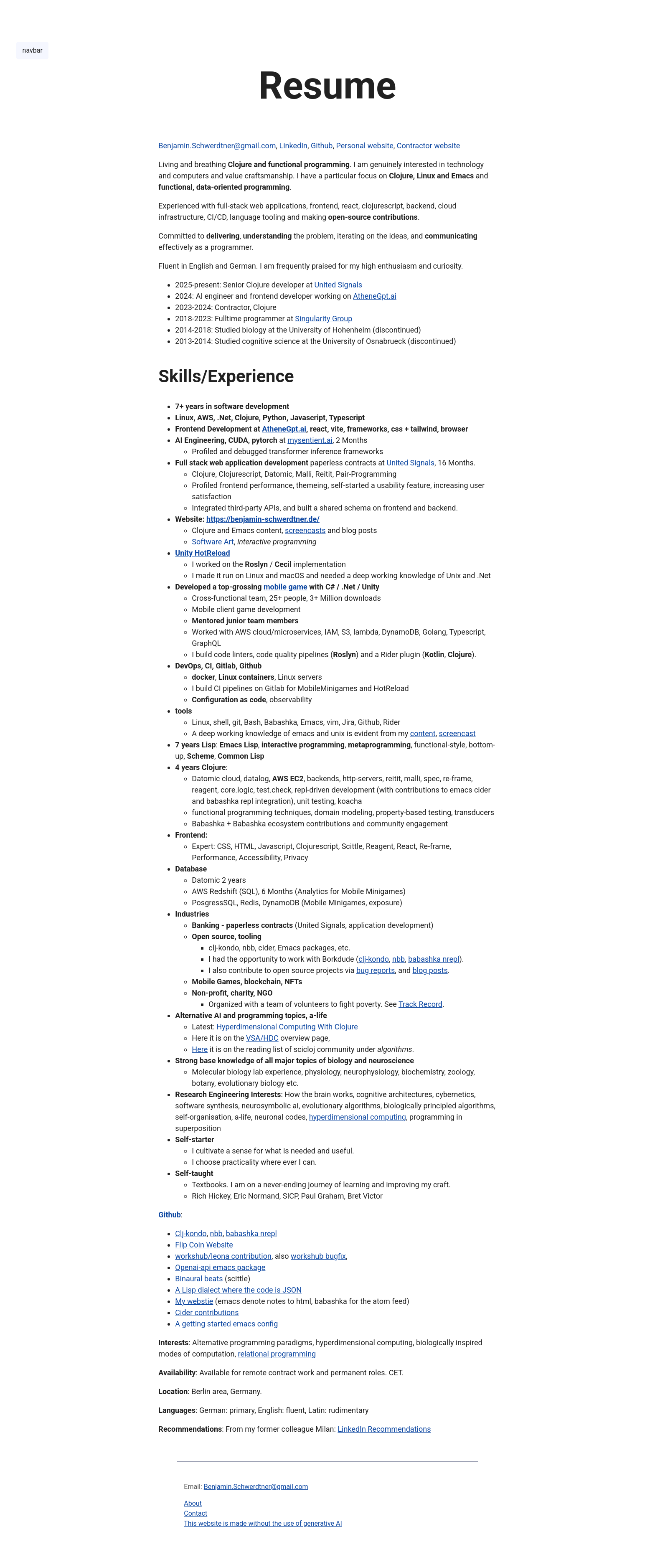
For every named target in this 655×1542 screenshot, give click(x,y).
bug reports (375, 970)
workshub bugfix (318, 1256)
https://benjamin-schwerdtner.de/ (263, 519)
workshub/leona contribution (223, 1256)
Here (200, 1049)
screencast (457, 733)
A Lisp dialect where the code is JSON (238, 1289)
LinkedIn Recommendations (384, 1429)
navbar (33, 50)
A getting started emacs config (226, 1323)
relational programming (277, 1353)
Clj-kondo (190, 1233)
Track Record (420, 1004)
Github (322, 145)
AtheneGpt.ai (374, 296)
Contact (195, 1513)
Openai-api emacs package (220, 1267)
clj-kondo (373, 959)
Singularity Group (323, 318)
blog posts (430, 970)
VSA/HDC (262, 1038)
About (193, 1503)
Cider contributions (207, 1312)
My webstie (194, 1301)
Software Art (213, 541)
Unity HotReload (202, 553)
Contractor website (428, 145)
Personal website (365, 145)
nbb (398, 959)
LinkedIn (293, 145)
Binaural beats (199, 1278)
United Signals (339, 284)
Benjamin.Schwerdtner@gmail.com (217, 145)
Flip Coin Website (204, 1244)
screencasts (305, 530)
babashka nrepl (433, 959)
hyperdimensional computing (357, 1117)
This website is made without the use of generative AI (263, 1523)
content (423, 733)
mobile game (285, 586)
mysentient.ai (310, 440)
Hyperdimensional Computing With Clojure (287, 1026)
